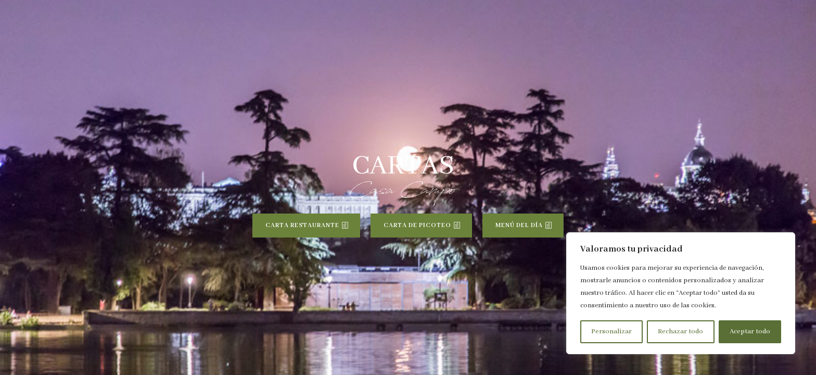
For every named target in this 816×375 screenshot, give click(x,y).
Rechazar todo (680, 331)
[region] (680, 293)
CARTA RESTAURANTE (302, 225)
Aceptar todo (750, 331)
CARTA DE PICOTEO (417, 225)
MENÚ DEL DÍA (519, 225)
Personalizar (611, 331)
